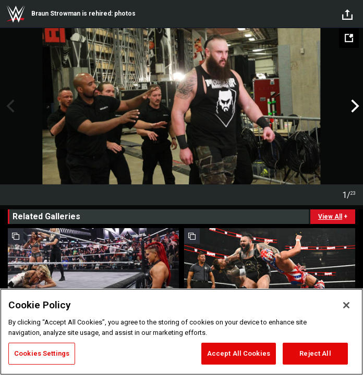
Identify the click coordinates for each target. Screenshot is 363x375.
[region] (181, 332)
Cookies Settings (41, 353)
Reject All (315, 353)
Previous (9, 106)
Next (354, 106)
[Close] (346, 305)
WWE (15, 14)
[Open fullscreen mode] (349, 38)
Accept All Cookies (238, 353)
